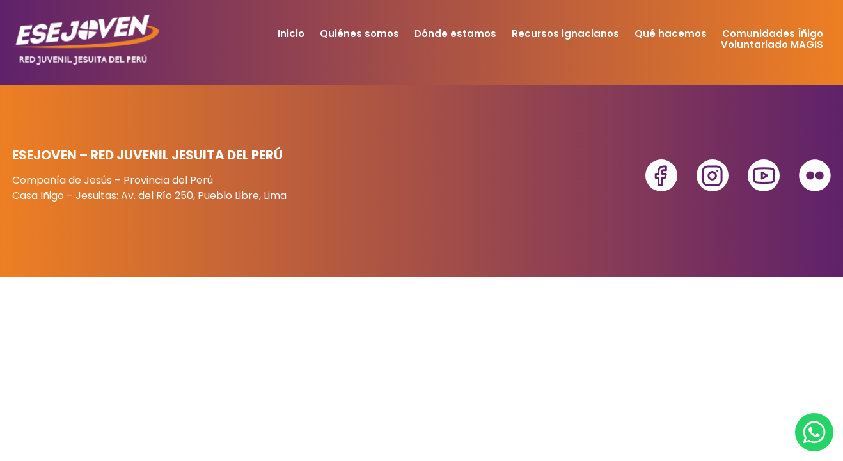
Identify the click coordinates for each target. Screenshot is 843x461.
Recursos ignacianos (565, 33)
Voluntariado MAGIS (772, 44)
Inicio (291, 33)
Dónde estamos (455, 33)
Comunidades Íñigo (772, 33)
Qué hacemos (670, 33)
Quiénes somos (359, 33)
